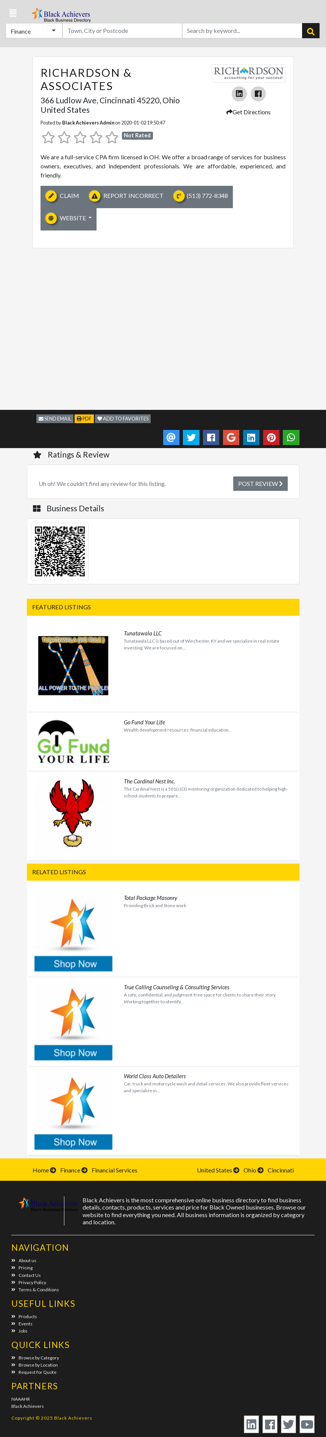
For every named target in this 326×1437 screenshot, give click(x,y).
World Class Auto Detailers (155, 1076)
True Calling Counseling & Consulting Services (176, 987)
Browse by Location (34, 1365)
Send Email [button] (55, 419)
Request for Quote (33, 1372)
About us (23, 1260)
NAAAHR (20, 1399)
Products (24, 1316)
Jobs (19, 1331)
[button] (13, 13)
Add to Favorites (122, 419)
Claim (62, 196)
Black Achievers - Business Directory (60, 17)
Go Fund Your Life (144, 722)
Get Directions (248, 111)
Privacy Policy (28, 1282)
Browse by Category (35, 1358)
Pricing (22, 1267)
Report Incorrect (126, 196)
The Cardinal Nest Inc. (149, 781)
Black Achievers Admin (88, 123)
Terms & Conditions (35, 1289)
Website (66, 218)
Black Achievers (27, 1406)
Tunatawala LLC (143, 633)
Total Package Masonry (150, 897)
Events (22, 1323)
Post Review (260, 483)
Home (41, 1170)
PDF (84, 419)
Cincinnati (281, 1170)
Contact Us (26, 1275)
